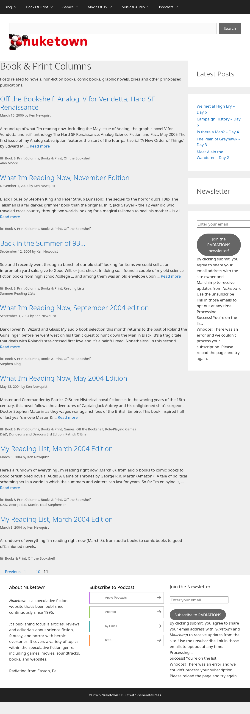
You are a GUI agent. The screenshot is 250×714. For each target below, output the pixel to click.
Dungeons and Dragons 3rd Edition (36, 434)
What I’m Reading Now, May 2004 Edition (63, 378)
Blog (13, 7)
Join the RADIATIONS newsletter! (218, 244)
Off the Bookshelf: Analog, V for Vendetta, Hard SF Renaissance (77, 103)
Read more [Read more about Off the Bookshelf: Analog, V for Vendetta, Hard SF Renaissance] (40, 146)
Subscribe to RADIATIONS (198, 614)
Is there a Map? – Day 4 (218, 131)
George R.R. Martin (23, 504)
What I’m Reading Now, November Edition (65, 177)
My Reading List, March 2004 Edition (56, 448)
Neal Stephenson (53, 504)
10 (38, 571)
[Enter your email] (199, 600)
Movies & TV (102, 7)
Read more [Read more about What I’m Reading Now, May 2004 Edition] (68, 417)
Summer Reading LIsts (17, 293)
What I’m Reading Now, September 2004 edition (74, 307)
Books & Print (42, 7)
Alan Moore (9, 163)
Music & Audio (138, 7)
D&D (3, 434)
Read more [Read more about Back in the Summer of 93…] (171, 276)
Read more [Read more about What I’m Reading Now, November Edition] (10, 216)
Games (72, 7)
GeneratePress (149, 695)
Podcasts (171, 7)
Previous (10, 571)
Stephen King (10, 364)
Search (230, 28)
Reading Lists (74, 288)
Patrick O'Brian (77, 434)
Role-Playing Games (120, 429)
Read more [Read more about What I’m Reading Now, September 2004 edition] (10, 346)
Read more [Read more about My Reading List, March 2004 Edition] (10, 487)
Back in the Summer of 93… (42, 243)
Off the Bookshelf (77, 158)
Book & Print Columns (22, 158)
